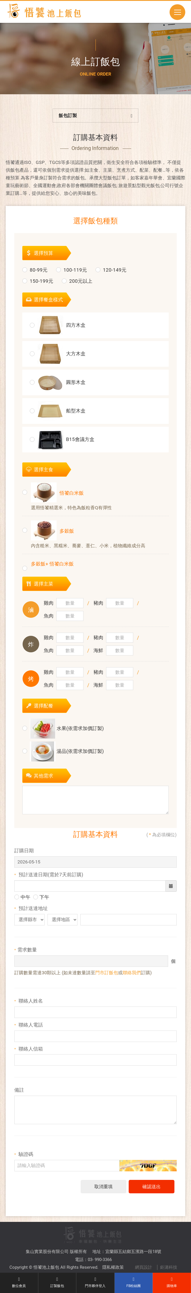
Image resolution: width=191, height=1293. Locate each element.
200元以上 (77, 284)
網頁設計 (143, 1249)
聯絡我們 (132, 976)
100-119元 (71, 273)
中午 (22, 900)
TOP (97, 1263)
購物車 (171, 1282)
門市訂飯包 (106, 976)
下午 (41, 900)
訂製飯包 (57, 1282)
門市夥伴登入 (95, 1282)
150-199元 (37, 284)
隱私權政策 (113, 1249)
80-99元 (34, 273)
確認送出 (151, 1189)
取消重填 (103, 1189)
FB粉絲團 (133, 1282)
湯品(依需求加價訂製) (63, 754)
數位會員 (19, 1282)
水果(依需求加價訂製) (63, 731)
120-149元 (111, 273)
